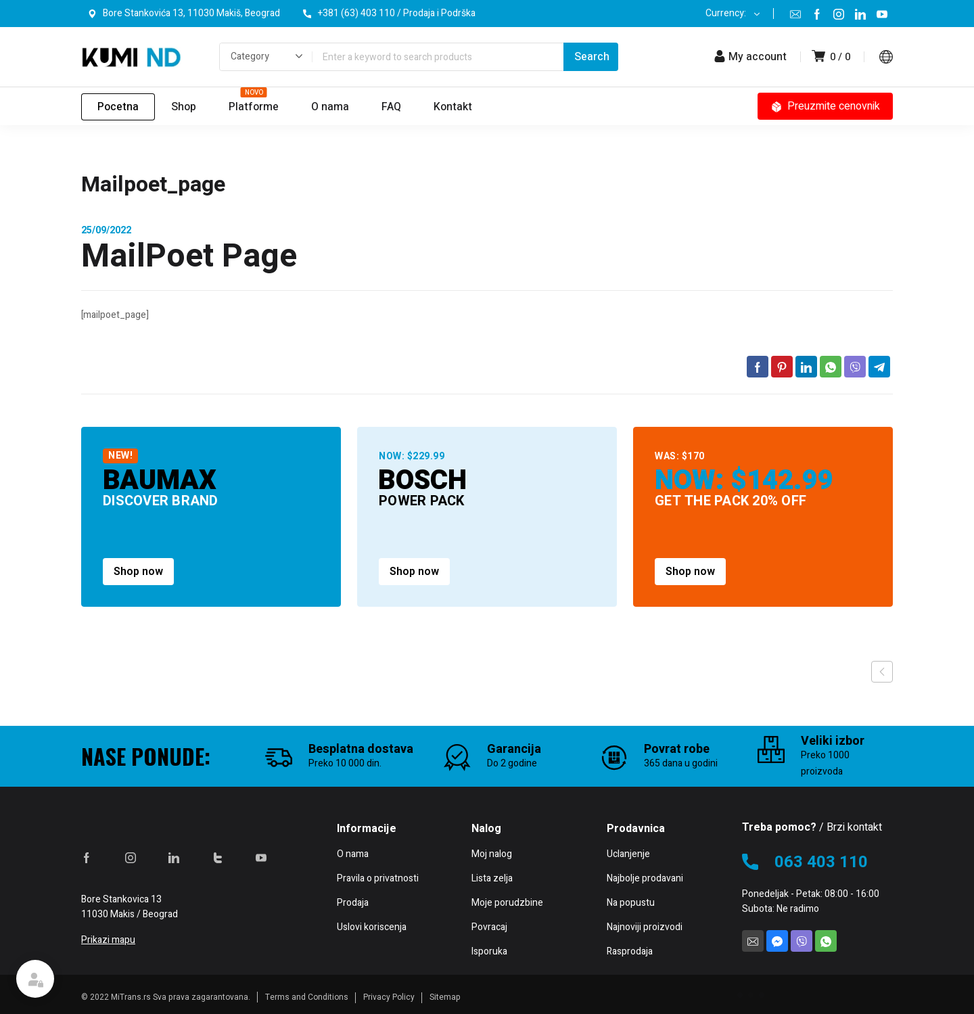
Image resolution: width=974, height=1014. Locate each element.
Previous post (882, 672)
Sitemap (445, 997)
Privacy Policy (389, 997)
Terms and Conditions (306, 997)
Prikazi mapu (108, 940)
